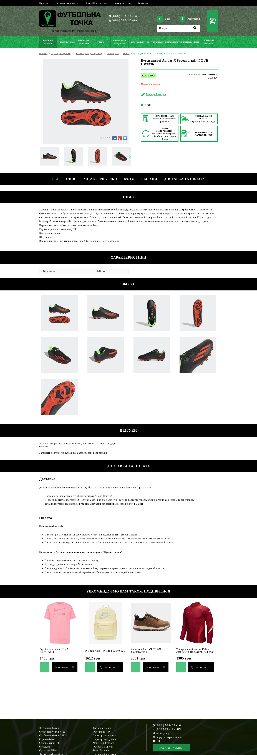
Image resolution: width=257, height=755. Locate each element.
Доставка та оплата (66, 3)
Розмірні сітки (122, 3)
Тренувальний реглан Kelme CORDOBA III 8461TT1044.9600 (195, 651)
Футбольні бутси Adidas (53, 735)
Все (55, 179)
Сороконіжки (47, 739)
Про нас (44, 3)
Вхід (163, 19)
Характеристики (100, 179)
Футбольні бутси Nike (52, 731)
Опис (71, 179)
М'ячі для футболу (104, 743)
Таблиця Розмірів (156, 94)
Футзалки (45, 746)
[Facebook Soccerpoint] (153, 741)
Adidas (100, 271)
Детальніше (62, 667)
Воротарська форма (104, 735)
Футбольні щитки (103, 746)
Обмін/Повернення (96, 3)
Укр (192, 11)
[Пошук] (178, 28)
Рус (198, 11)
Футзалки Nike (48, 750)
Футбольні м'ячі (102, 728)
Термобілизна (101, 750)
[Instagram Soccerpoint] (158, 741)
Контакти (143, 3)
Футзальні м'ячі (102, 731)
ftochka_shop (162, 733)
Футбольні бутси (49, 728)
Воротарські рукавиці (105, 739)
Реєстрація (190, 19)
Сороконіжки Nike (50, 743)
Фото (129, 179)
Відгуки (150, 179)
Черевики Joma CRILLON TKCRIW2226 (146, 651)
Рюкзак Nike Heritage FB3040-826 (105, 651)
